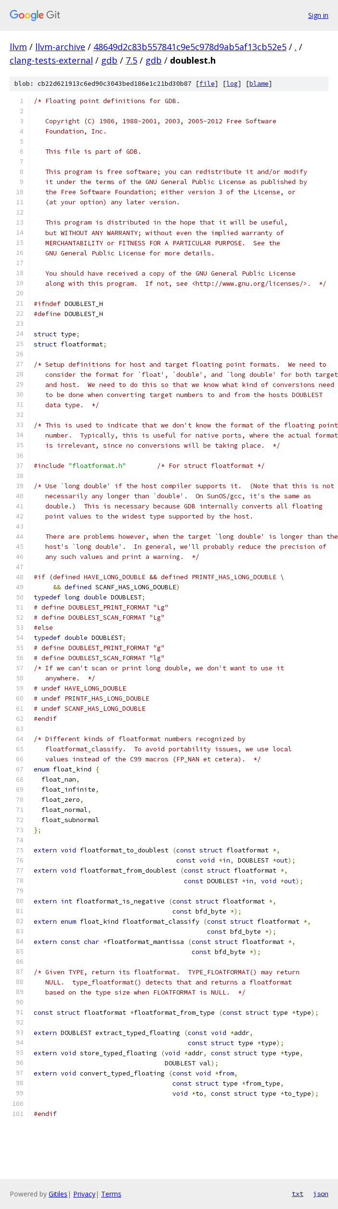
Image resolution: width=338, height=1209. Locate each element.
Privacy (84, 1193)
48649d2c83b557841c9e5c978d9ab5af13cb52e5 (189, 47)
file (207, 84)
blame (259, 84)
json (320, 1193)
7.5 (131, 60)
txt (297, 1193)
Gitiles (58, 1193)
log (232, 84)
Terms (111, 1193)
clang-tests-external (51, 60)
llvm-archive (60, 47)
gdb (109, 60)
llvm (18, 47)
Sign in (318, 15)
